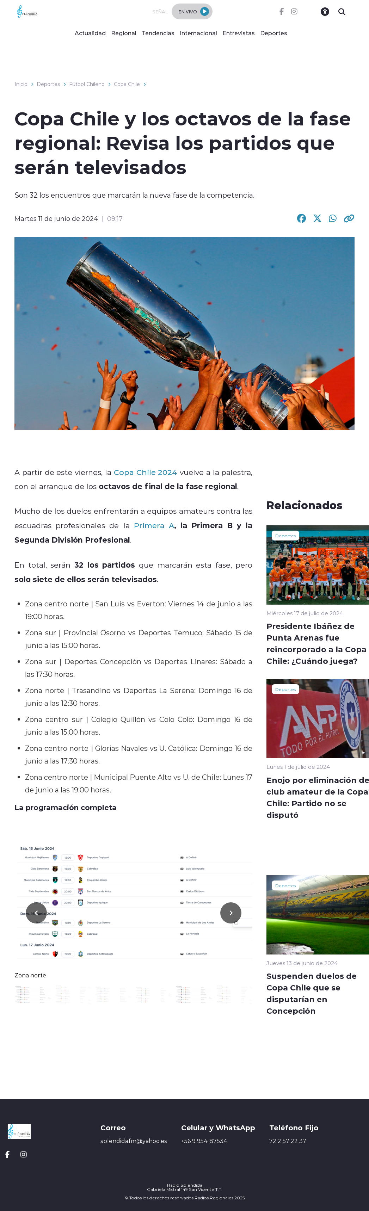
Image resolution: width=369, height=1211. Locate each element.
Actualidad (90, 33)
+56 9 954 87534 (204, 1141)
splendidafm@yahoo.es (133, 1141)
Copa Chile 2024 (146, 472)
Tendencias (158, 33)
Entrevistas (238, 33)
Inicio (20, 84)
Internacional (198, 33)
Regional (123, 33)
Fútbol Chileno (87, 84)
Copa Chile (127, 84)
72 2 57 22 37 (287, 1141)
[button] (230, 912)
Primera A (154, 525)
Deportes (273, 33)
